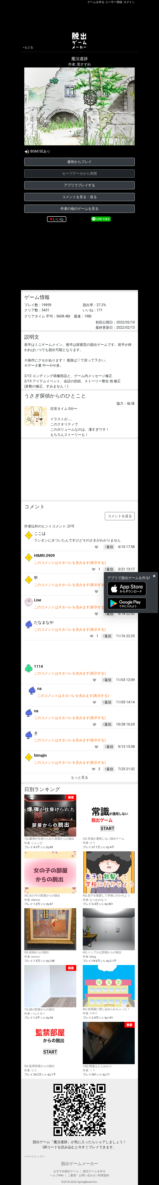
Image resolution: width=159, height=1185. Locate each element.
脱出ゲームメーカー (79, 1163)
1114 (38, 666)
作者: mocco (32, 956)
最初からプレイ (79, 162)
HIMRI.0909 (44, 555)
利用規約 (103, 1175)
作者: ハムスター (34, 1013)
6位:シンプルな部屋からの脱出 (109, 931)
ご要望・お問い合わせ (82, 1175)
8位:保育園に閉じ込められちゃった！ (109, 988)
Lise (37, 600)
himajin (40, 755)
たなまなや (44, 622)
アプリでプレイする (79, 185)
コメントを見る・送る (79, 197)
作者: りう (89, 842)
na (39, 688)
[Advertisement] (79, 17)
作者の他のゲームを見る (79, 209)
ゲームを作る (96, 2)
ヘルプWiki (56, 1175)
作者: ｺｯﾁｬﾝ (90, 1013)
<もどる (28, 47)
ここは (40, 533)
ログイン (129, 2)
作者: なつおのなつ (95, 899)
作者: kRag (89, 956)
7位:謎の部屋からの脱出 (50, 988)
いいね (58, 219)
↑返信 (109, 547)
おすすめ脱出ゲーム (66, 1171)
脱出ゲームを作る (94, 1171)
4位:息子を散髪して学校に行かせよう (109, 874)
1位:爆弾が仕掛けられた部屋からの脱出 (50, 817)
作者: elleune (32, 899)
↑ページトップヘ (34, 1156)
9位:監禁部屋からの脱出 (50, 1045)
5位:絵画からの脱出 (50, 931)
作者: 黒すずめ (79, 64)
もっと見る (79, 777)
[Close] (154, 576)
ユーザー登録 (113, 2)
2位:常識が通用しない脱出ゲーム (109, 817)
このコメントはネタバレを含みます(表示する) (70, 563)
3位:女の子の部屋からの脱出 (50, 874)
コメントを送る (120, 516)
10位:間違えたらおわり (109, 1045)
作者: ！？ (89, 1070)
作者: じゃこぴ (33, 843)
